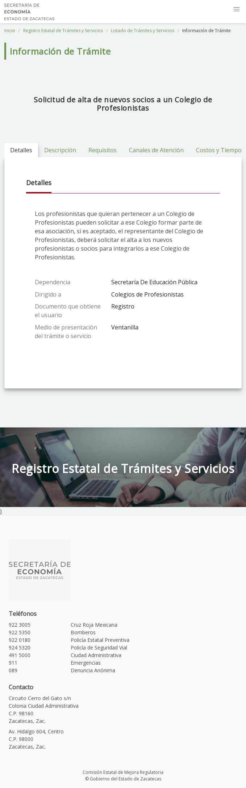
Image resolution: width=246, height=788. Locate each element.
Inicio (9, 30)
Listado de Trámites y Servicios (142, 30)
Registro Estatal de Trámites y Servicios (63, 30)
